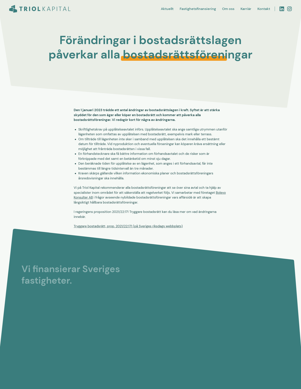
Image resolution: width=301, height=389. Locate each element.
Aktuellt (167, 9)
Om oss (228, 9)
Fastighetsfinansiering (198, 9)
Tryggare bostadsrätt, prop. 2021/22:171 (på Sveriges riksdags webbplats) (128, 226)
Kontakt (263, 9)
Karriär (246, 9)
